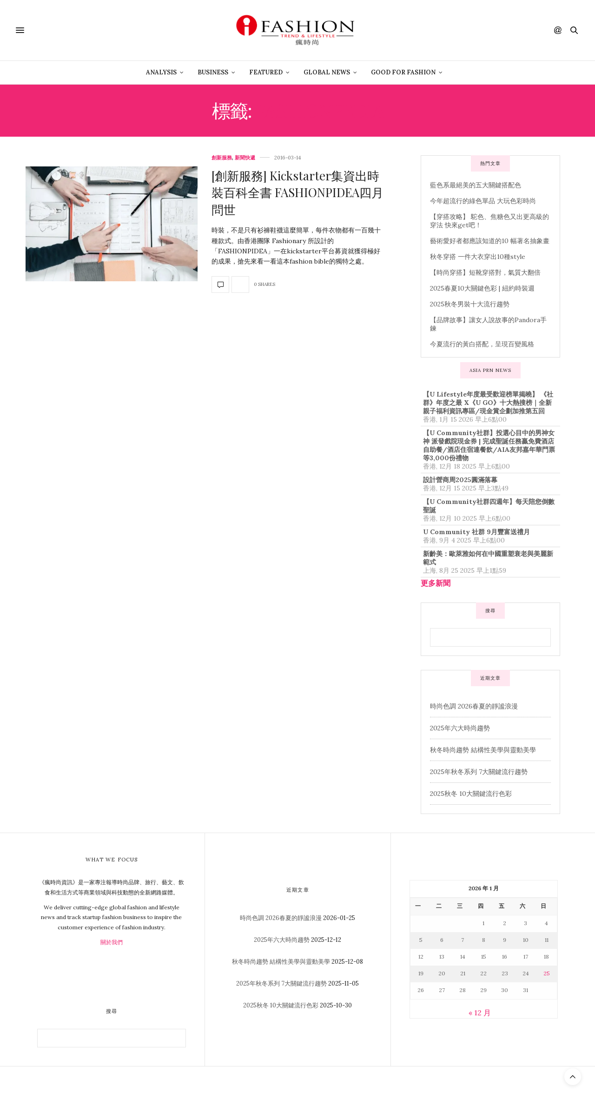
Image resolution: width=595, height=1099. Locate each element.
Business (213, 72)
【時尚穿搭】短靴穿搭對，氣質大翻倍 (485, 272)
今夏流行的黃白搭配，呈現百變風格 (482, 344)
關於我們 (111, 942)
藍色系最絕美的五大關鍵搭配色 (475, 185)
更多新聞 (435, 583)
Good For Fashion (403, 72)
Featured (266, 72)
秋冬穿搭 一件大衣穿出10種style (477, 256)
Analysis (161, 72)
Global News (327, 72)
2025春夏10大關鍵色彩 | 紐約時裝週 (482, 288)
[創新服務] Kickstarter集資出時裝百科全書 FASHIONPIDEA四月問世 (297, 192)
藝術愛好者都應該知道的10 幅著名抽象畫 (489, 241)
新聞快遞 (245, 157)
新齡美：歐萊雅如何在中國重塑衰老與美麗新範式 (488, 558)
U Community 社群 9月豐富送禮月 (476, 532)
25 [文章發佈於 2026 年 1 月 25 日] (546, 973)
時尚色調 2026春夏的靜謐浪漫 (474, 706)
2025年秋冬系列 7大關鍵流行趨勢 (479, 772)
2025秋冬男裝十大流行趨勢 (469, 304)
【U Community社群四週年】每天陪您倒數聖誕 (489, 505)
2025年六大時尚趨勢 (460, 728)
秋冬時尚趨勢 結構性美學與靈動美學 (483, 750)
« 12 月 (480, 1012)
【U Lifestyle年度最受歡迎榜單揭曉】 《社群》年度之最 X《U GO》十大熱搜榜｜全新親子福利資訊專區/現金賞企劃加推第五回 (488, 402)
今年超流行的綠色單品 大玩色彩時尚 (483, 201)
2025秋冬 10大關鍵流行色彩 (471, 793)
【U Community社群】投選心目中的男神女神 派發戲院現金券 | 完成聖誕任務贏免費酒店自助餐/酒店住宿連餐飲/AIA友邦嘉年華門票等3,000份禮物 (489, 445)
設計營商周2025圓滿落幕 (460, 480)
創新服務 (222, 157)
